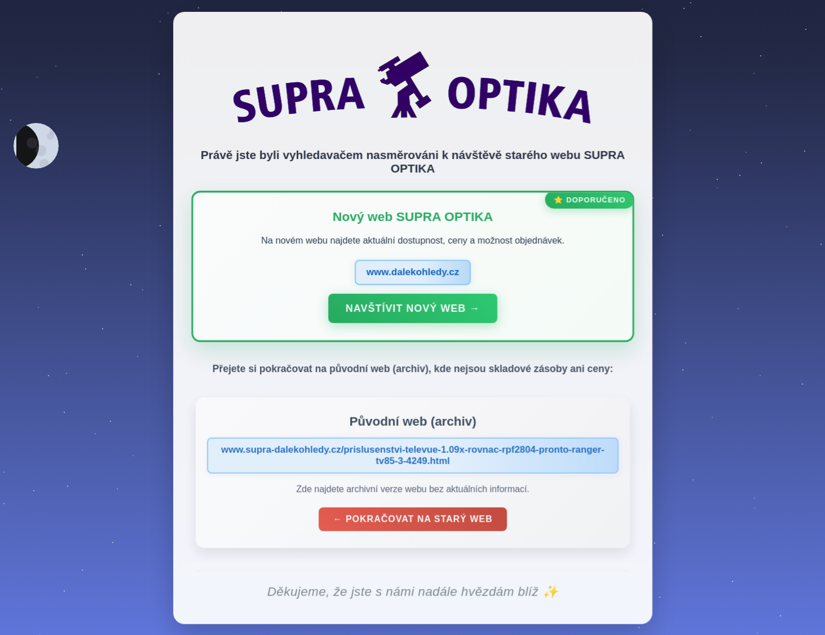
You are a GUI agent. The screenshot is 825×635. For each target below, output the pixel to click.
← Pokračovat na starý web (412, 521)
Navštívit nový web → (413, 310)
